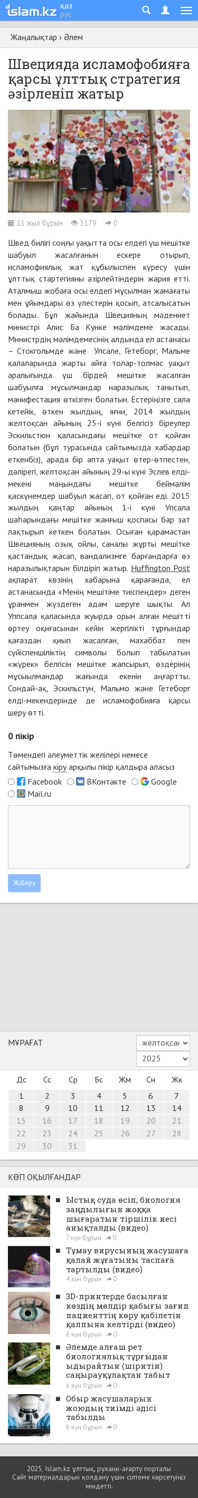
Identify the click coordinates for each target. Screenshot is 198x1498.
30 (47, 1146)
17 (73, 1120)
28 (177, 1133)
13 (151, 1108)
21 (177, 1120)
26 (125, 1133)
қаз (66, 5)
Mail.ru (39, 793)
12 (125, 1108)
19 (125, 1120)
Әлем (73, 37)
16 (47, 1120)
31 (73, 1146)
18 (98, 1120)
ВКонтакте (106, 781)
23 (47, 1133)
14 (177, 1108)
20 (151, 1120)
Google (164, 781)
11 (98, 1108)
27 (151, 1133)
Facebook (44, 781)
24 (73, 1133)
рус (66, 13)
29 (21, 1146)
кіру (60, 766)
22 (21, 1133)
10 (73, 1108)
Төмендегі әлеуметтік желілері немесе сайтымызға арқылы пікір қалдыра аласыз (91, 760)
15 (21, 1120)
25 (98, 1133)
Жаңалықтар (34, 37)
